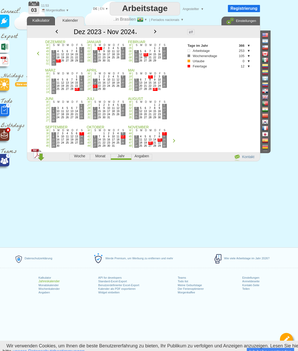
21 (130, 85)
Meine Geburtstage (190, 285)
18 (88, 89)
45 (130, 136)
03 (88, 54)
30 (88, 114)
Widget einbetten (109, 292)
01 (47, 63)
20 (130, 82)
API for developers (110, 277)
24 (47, 111)
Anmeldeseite (251, 281)
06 (130, 51)
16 (88, 82)
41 (88, 136)
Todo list (183, 281)
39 (47, 142)
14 (47, 92)
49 (47, 51)
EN (102, 9)
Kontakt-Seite (250, 285)
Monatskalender (49, 285)
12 (47, 85)
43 (88, 142)
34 (130, 114)
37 (47, 136)
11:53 (45, 5)
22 (130, 89)
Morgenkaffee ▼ (55, 10)
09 (130, 60)
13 (47, 89)
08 (130, 57)
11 (47, 82)
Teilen (246, 288)
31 (88, 117)
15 (88, 79)
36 (47, 133)
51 (47, 57)
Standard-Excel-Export (112, 281)
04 (88, 57)
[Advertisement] (143, 203)
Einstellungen (250, 277)
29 (88, 111)
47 (130, 142)
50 (47, 54)
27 (47, 120)
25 (47, 114)
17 (88, 85)
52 (47, 60)
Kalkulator (45, 277)
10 (47, 79)
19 (130, 79)
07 (130, 54)
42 (88, 139)
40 (47, 145)
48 (47, 48)
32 (130, 108)
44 (88, 145)
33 (130, 111)
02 (88, 51)
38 (47, 139)
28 (88, 108)
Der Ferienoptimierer (191, 288)
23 (47, 108)
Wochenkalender (49, 288)
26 (47, 117)
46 (130, 139)
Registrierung (243, 8)
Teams (182, 277)
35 (130, 117)
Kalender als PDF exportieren (117, 288)
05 (88, 60)
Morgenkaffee (186, 292)
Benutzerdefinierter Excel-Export (118, 285)
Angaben (44, 292)
